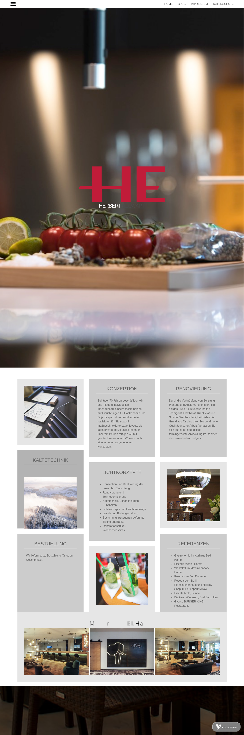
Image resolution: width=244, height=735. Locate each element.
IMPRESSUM (199, 3)
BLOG (182, 3)
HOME (168, 3)
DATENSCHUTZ (223, 3)
